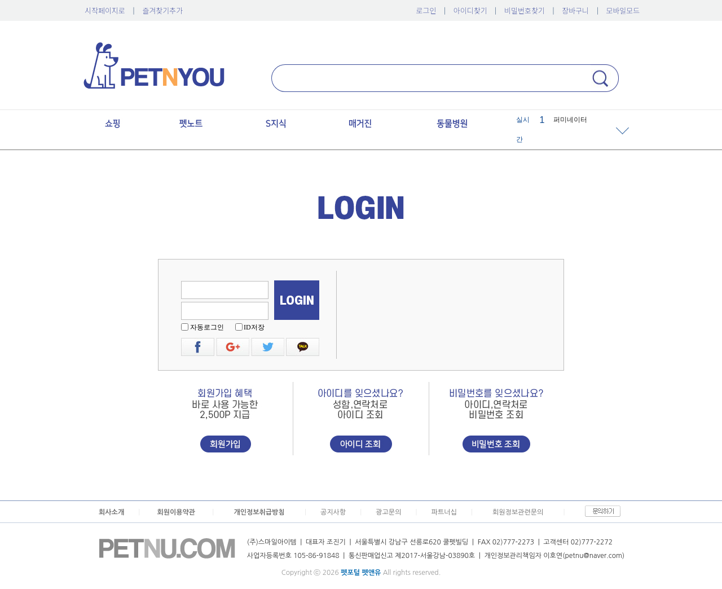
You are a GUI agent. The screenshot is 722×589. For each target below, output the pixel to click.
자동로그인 (207, 327)
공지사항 (333, 512)
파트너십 (444, 512)
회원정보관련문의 (517, 512)
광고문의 (388, 512)
